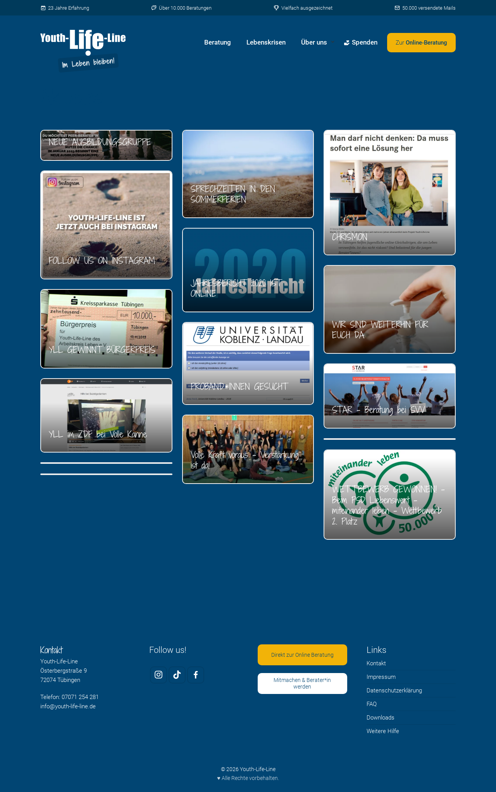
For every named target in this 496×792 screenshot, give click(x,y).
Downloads (380, 717)
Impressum (381, 676)
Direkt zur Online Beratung (302, 655)
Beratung (217, 42)
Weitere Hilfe (383, 731)
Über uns (314, 42)
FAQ (372, 704)
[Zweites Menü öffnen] (421, 42)
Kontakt (376, 663)
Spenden (360, 42)
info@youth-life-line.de (68, 706)
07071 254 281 (80, 697)
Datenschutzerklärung (394, 690)
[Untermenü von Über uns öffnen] (332, 42)
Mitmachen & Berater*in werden (302, 683)
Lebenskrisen (266, 42)
